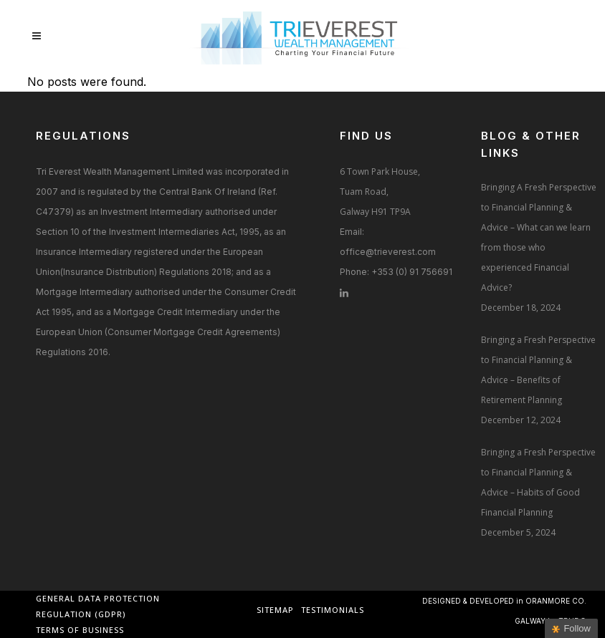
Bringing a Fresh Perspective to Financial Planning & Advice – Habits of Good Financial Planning (538, 482)
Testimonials (332, 609)
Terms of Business (80, 629)
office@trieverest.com (388, 251)
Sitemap (275, 609)
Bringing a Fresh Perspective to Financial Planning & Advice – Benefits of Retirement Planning (538, 370)
